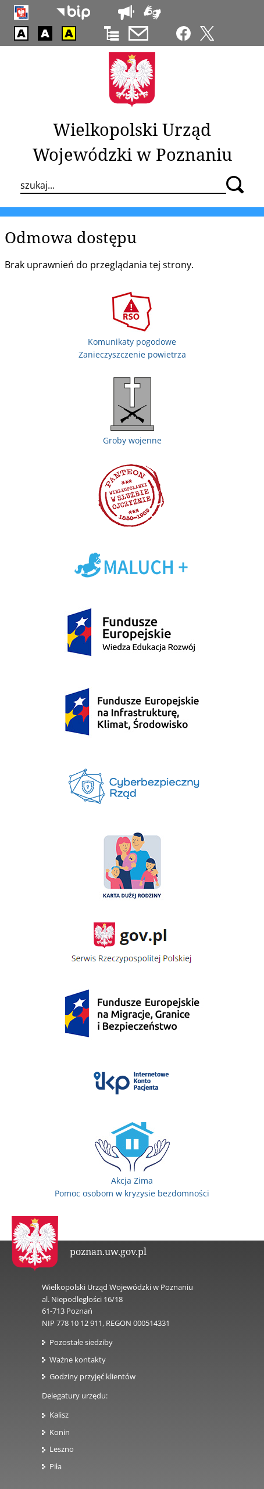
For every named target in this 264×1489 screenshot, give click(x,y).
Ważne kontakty (77, 1359)
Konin (59, 1432)
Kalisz (59, 1414)
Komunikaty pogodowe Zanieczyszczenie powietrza (132, 341)
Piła (55, 1466)
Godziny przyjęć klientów (92, 1376)
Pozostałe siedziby (81, 1342)
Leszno (61, 1449)
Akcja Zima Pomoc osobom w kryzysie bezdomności (132, 1181)
